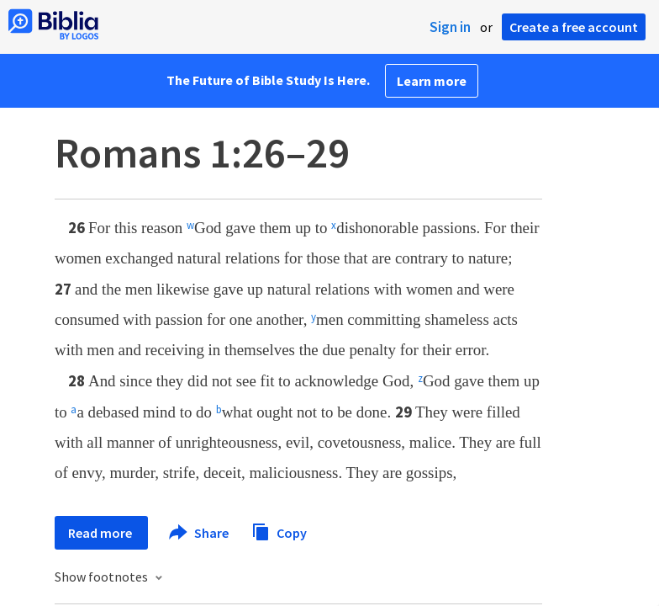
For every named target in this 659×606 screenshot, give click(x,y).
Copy (279, 531)
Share (199, 532)
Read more (101, 532)
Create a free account (573, 27)
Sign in (450, 27)
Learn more (432, 80)
